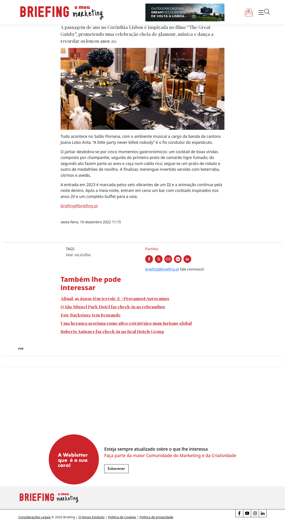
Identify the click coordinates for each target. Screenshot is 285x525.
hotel (69, 254)
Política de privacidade (156, 517)
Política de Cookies (122, 517)
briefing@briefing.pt (79, 205)
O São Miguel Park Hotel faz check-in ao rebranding (113, 306)
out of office (83, 254)
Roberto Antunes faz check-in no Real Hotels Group (112, 331)
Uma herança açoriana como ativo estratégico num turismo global (126, 323)
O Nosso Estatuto (92, 517)
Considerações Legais (34, 517)
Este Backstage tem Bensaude (91, 315)
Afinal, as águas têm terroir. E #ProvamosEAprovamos (115, 298)
